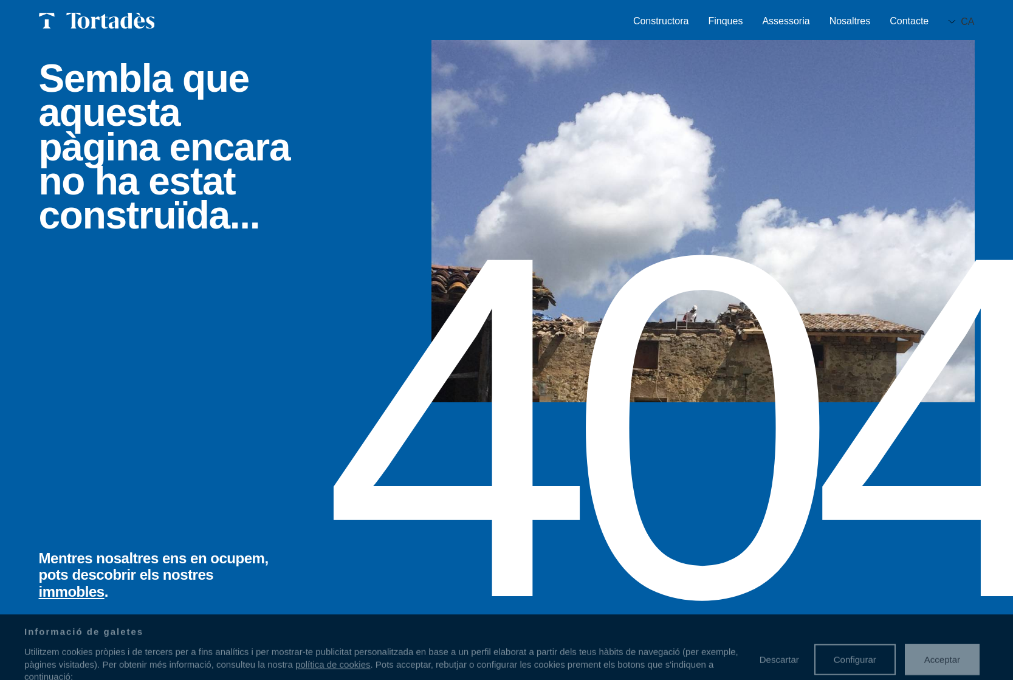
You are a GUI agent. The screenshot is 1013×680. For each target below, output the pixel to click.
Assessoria (785, 21)
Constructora (661, 21)
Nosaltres (850, 21)
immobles (72, 591)
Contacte (909, 21)
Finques (725, 21)
